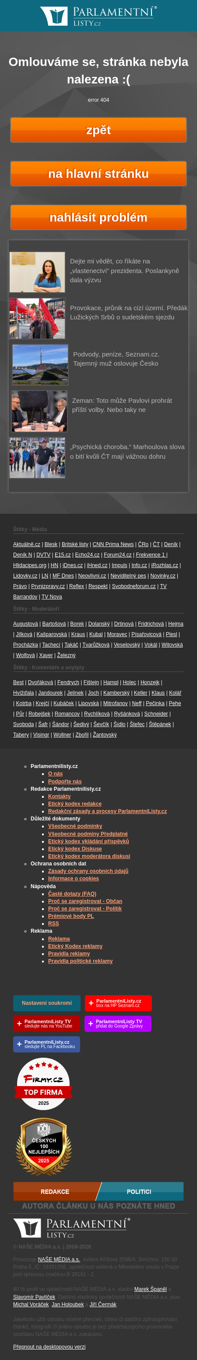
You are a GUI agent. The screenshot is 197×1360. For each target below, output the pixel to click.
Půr (20, 714)
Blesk (51, 544)
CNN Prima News (113, 544)
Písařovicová (146, 634)
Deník (171, 544)
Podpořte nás (65, 782)
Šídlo (119, 724)
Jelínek (75, 693)
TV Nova (52, 597)
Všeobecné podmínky (75, 826)
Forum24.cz (117, 555)
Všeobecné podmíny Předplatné (88, 834)
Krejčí (42, 703)
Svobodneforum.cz (134, 586)
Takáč (71, 645)
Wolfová (25, 655)
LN (45, 576)
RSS (53, 924)
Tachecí (51, 645)
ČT (156, 544)
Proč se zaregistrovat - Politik (85, 909)
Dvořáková (40, 682)
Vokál (150, 645)
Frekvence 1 (151, 555)
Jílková (24, 634)
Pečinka (155, 703)
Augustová (25, 624)
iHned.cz (97, 565)
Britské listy (75, 544)
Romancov (67, 714)
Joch (93, 693)
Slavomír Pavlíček (34, 1297)
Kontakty (59, 796)
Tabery (21, 735)
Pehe (175, 703)
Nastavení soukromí (47, 1003)
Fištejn (91, 682)
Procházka (25, 645)
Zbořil (81, 735)
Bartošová (54, 624)
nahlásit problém (98, 217)
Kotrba (23, 703)
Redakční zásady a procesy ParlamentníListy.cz (107, 811)
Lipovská (88, 703)
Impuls (119, 565)
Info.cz (139, 565)
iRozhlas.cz (164, 565)
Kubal (96, 634)
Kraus (78, 634)
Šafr (43, 724)
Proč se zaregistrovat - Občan (85, 901)
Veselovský (127, 645)
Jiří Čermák (103, 1304)
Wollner (62, 735)
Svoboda (23, 724)
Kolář (175, 693)
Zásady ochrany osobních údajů (88, 871)
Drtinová (124, 624)
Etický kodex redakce (75, 804)
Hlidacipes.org (29, 565)
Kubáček (63, 703)
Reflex (76, 586)
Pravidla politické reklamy (80, 961)
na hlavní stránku (98, 173)
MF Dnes (63, 576)
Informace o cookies (73, 879)
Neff (137, 703)
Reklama (59, 939)
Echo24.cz (87, 555)
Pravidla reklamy (69, 954)
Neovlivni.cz (92, 576)
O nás (55, 774)
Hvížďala (23, 693)
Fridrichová (151, 624)
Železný (66, 655)
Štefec (137, 724)
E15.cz (63, 555)
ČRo (143, 544)
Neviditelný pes (128, 576)
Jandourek (50, 693)
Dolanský (99, 624)
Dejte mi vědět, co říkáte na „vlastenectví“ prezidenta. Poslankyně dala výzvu (124, 270)
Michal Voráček (31, 1304)
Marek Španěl (150, 1289)
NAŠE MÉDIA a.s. (59, 1259)
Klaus (158, 693)
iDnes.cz (73, 565)
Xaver (46, 655)
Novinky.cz (163, 576)
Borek (77, 624)
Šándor (60, 724)
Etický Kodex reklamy (75, 946)
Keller (141, 693)
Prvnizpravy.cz (48, 586)
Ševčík (101, 724)
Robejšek (39, 714)
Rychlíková (97, 714)
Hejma (175, 624)
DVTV (43, 555)
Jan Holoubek (68, 1304)
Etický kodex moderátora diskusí (89, 856)
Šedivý (81, 724)
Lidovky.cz (25, 576)
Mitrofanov (115, 703)
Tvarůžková (95, 645)
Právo (20, 586)
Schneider (156, 714)
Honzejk (150, 682)
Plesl (171, 634)
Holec (129, 682)
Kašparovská (52, 634)
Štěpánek (160, 724)
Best (18, 682)
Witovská (172, 645)
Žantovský (105, 735)
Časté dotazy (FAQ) (72, 894)
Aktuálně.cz (26, 544)
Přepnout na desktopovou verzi (49, 1347)
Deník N (22, 555)
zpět (98, 130)
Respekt (98, 586)
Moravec (117, 634)
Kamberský (116, 693)
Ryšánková (127, 714)
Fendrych (68, 682)
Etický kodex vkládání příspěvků (88, 841)
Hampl (111, 682)
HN (54, 565)
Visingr (41, 735)
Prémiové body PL (71, 916)
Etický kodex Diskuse (75, 849)
